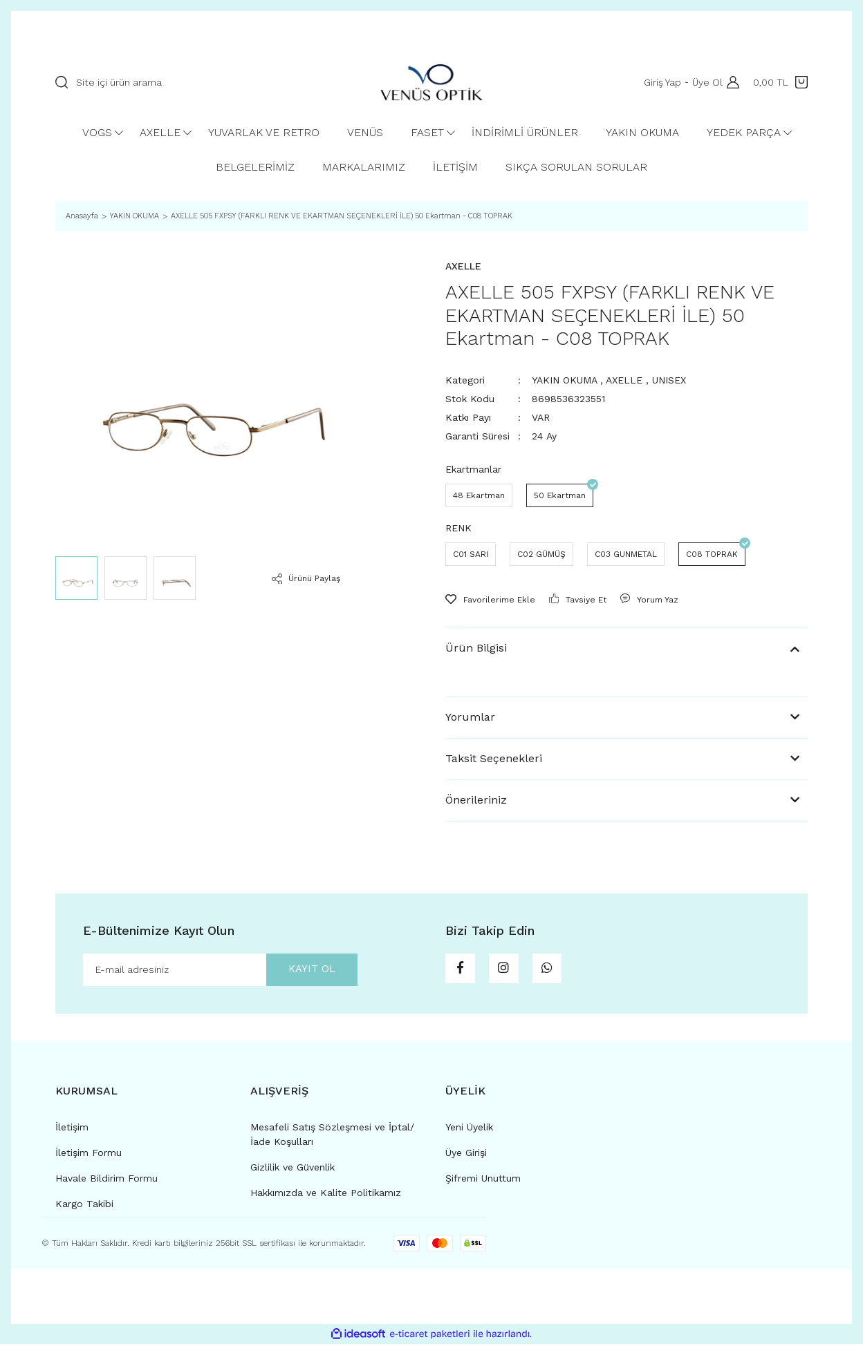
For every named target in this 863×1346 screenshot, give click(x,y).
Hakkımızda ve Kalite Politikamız (325, 1194)
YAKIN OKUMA (564, 380)
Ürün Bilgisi (476, 647)
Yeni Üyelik (469, 1129)
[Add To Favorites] (490, 600)
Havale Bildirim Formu (106, 1180)
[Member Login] (729, 82)
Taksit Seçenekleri (493, 758)
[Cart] (780, 82)
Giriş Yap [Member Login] (659, 82)
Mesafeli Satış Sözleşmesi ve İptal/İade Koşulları (332, 1136)
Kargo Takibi (84, 1205)
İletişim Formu (88, 1154)
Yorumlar (470, 716)
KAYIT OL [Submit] (306, 970)
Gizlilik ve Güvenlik (292, 1169)
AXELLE (624, 380)
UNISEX (669, 380)
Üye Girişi (466, 1154)
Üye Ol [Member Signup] (704, 82)
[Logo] (431, 82)
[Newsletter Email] (220, 971)
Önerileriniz (476, 799)
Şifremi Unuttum (483, 1180)
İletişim (72, 1129)
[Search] (204, 82)
